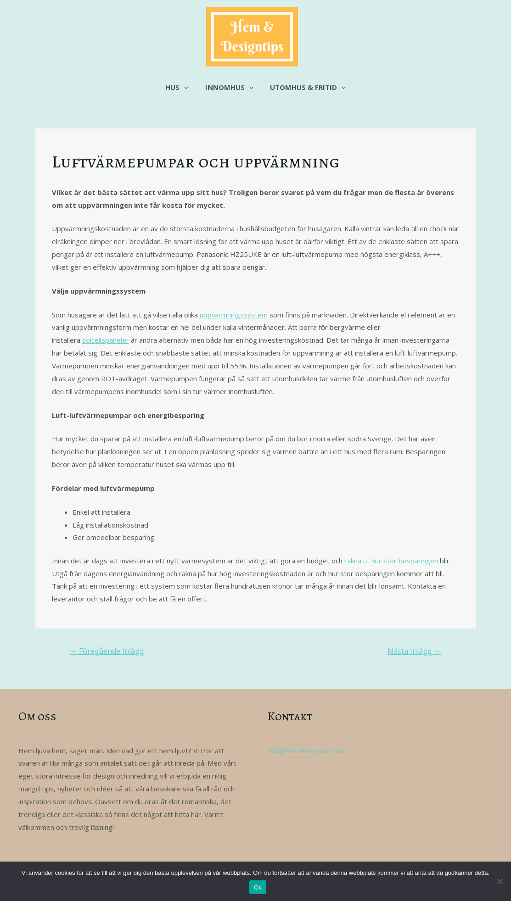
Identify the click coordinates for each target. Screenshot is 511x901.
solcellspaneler (105, 340)
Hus (179, 87)
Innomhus (229, 87)
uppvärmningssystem (234, 314)
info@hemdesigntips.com (307, 750)
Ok (258, 887)
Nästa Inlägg (414, 651)
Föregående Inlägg (107, 651)
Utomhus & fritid (305, 87)
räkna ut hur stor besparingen (391, 560)
